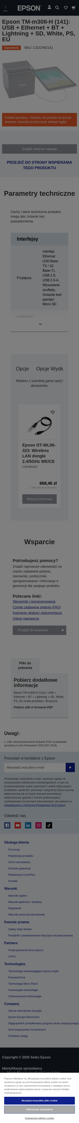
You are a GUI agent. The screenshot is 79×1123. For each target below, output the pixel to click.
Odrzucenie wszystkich (39, 1109)
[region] (39, 1097)
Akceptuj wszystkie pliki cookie (39, 1100)
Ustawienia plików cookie (39, 1118)
